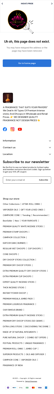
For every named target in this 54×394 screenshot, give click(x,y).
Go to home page (27, 63)
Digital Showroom (31, 381)
